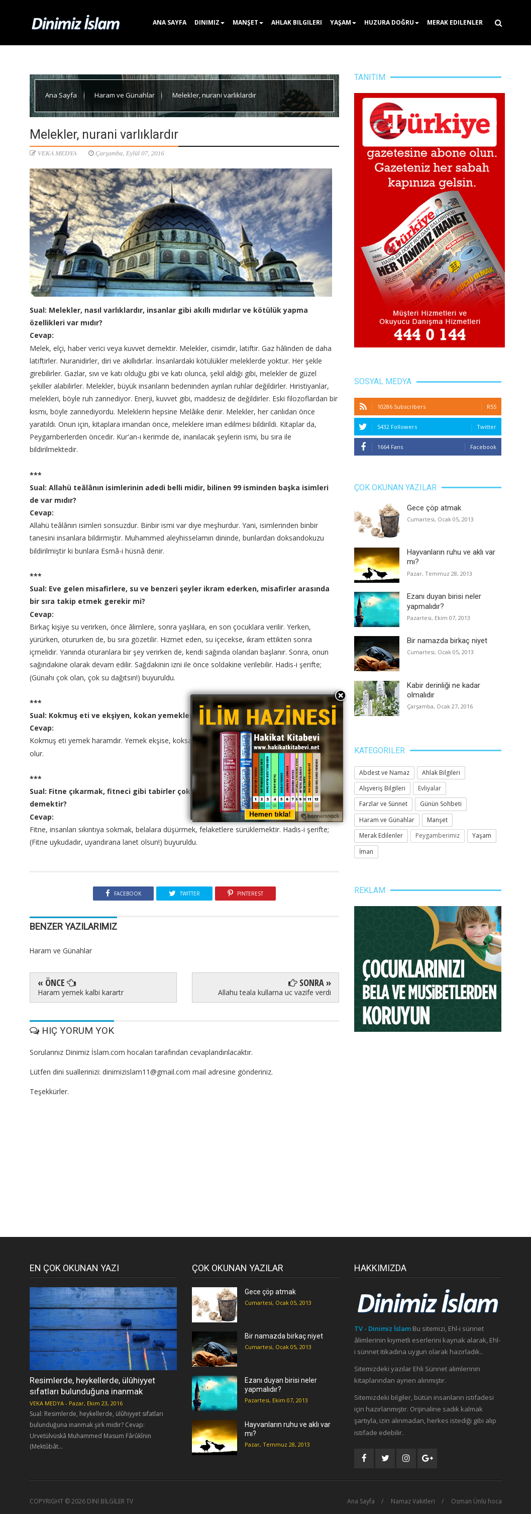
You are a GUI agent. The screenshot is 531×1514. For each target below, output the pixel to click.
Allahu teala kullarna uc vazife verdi (274, 992)
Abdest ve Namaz (384, 772)
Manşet (248, 22)
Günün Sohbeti (441, 803)
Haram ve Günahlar (125, 95)
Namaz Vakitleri (413, 1501)
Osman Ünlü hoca (476, 1501)
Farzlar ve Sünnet (383, 803)
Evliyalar (429, 788)
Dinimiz (209, 22)
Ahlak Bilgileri (296, 22)
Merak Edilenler (455, 22)
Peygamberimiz (437, 835)
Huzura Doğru (391, 22)
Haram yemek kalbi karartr (81, 992)
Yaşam (343, 22)
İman (366, 851)
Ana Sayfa (169, 22)
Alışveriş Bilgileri (382, 788)
